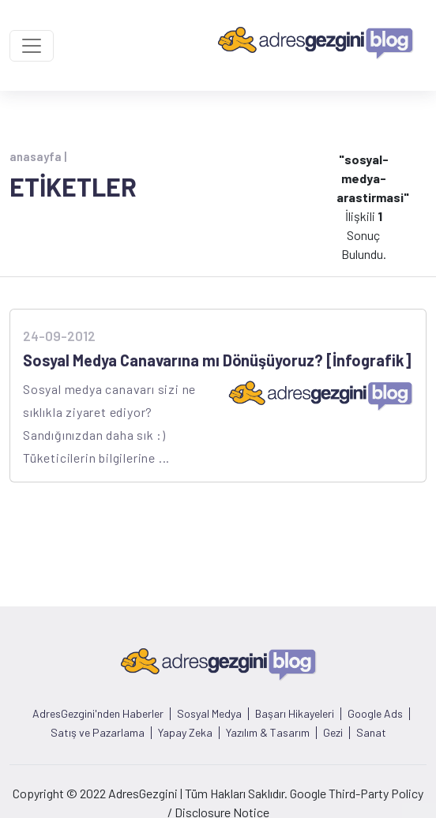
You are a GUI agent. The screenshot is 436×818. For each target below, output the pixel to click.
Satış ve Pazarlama (98, 732)
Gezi (333, 732)
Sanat (371, 732)
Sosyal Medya (209, 713)
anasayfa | (37, 156)
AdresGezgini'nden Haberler (98, 713)
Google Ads (375, 713)
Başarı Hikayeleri (294, 713)
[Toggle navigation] (31, 46)
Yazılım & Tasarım (268, 732)
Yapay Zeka (185, 732)
